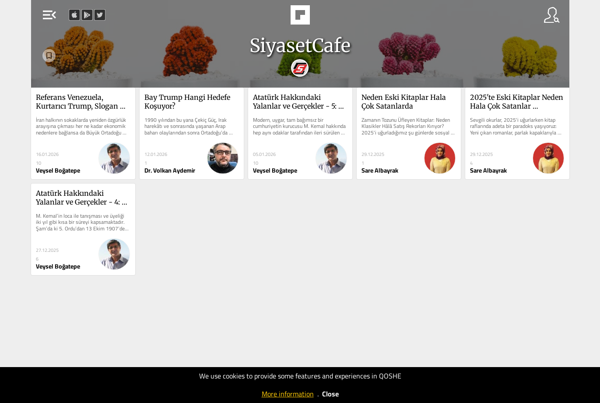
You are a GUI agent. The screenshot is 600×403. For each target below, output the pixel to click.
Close (330, 393)
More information (288, 393)
